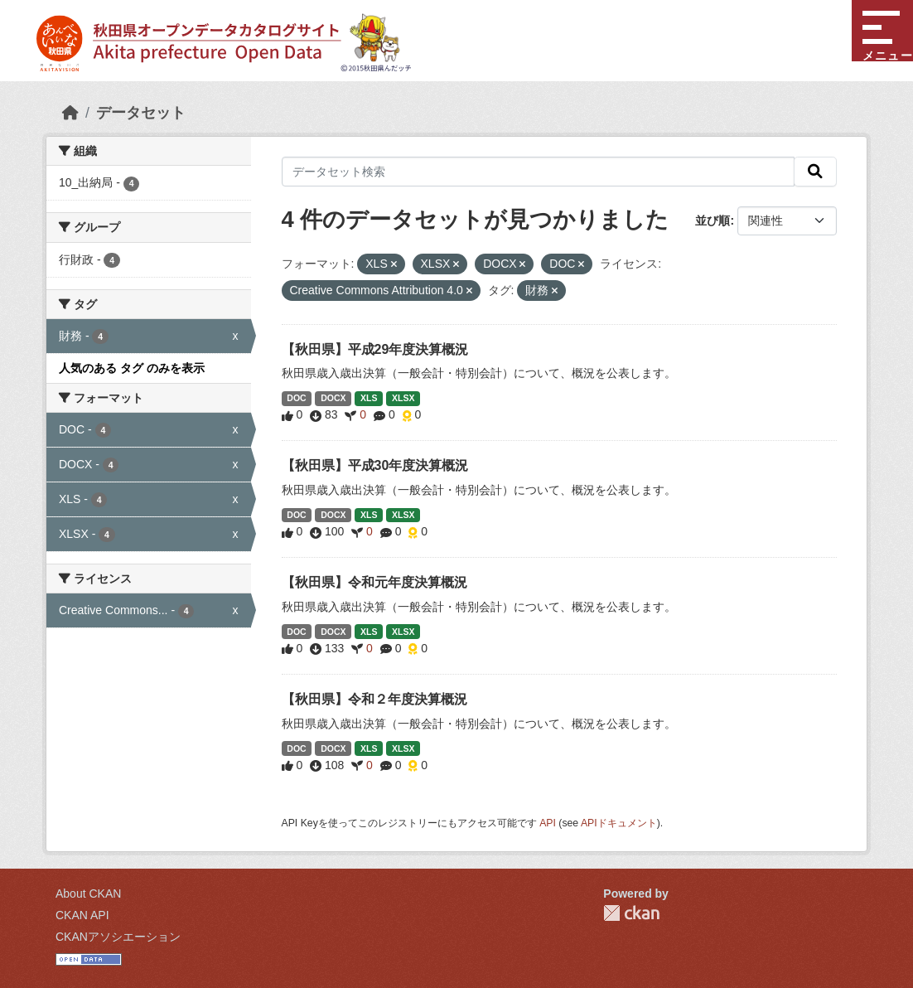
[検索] (815, 171)
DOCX (333, 398)
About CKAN (88, 893)
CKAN (631, 913)
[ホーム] (70, 112)
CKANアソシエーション (118, 936)
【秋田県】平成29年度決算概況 (375, 349)
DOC (296, 398)
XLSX (403, 398)
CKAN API (82, 915)
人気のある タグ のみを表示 (132, 368)
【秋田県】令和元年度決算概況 (374, 582)
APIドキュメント (619, 823)
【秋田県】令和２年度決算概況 (374, 699)
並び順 (712, 220)
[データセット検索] (538, 171)
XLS (368, 398)
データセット (141, 112)
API (547, 823)
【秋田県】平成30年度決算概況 (375, 465)
